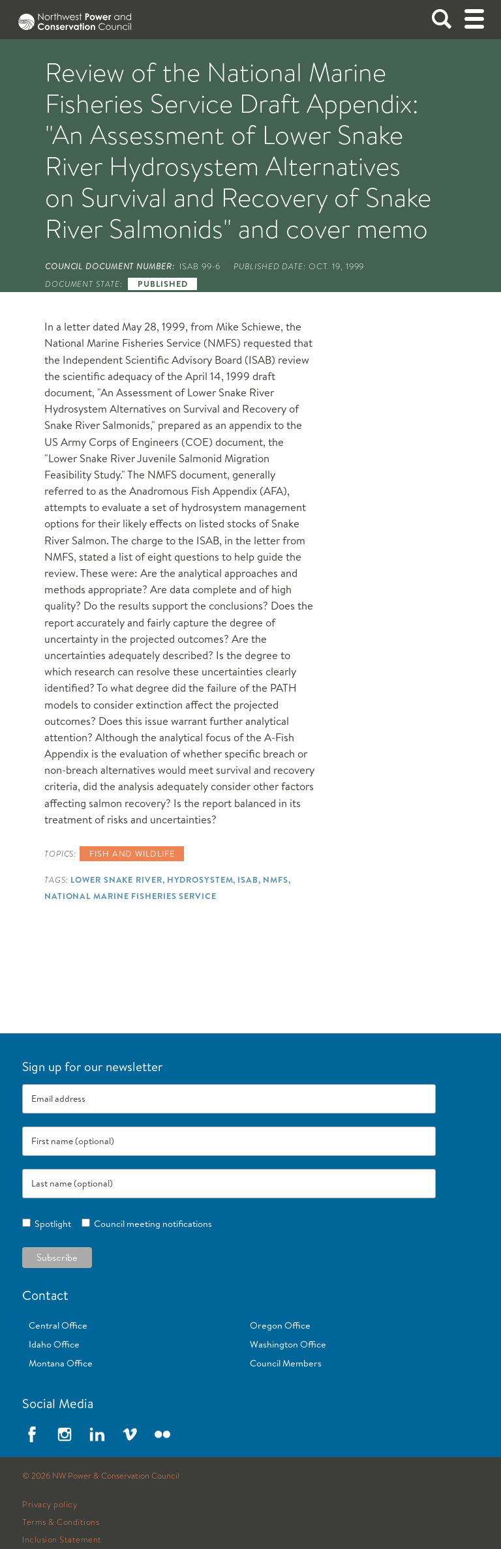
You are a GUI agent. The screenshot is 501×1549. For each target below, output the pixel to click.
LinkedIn (97, 1434)
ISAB (247, 879)
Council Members (286, 1363)
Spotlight (51, 1223)
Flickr (162, 1434)
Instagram (64, 1434)
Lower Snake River (116, 879)
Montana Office (61, 1363)
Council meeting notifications (151, 1223)
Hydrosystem (200, 879)
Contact (45, 1295)
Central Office (58, 1325)
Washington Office (288, 1344)
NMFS (275, 879)
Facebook (32, 1434)
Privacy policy (49, 1505)
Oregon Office (280, 1325)
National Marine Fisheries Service (130, 896)
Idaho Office (54, 1344)
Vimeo (130, 1434)
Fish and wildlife (131, 853)
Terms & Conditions (60, 1522)
